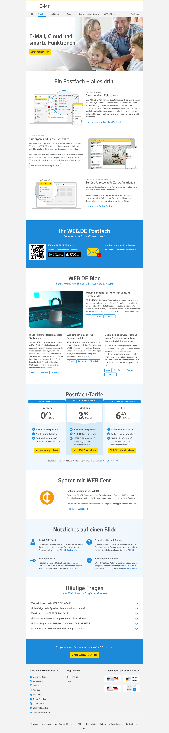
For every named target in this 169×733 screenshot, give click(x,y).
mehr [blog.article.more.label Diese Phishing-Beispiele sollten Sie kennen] (49, 367)
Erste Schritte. (73, 568)
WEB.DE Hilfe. (133, 550)
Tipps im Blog (72, 677)
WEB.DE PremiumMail (111, 461)
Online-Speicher (39, 699)
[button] (40, 52)
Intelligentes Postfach (41, 712)
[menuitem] (32, 14)
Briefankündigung (99, 187)
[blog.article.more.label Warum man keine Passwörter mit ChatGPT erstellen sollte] (56, 309)
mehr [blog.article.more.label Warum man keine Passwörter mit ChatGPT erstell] (137, 311)
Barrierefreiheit (132, 724)
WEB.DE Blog (109, 14)
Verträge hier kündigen (64, 724)
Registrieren (136, 14)
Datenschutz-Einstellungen (110, 724)
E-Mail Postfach (39, 677)
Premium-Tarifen (87, 503)
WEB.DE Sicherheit (40, 708)
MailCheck (37, 694)
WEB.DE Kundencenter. (69, 550)
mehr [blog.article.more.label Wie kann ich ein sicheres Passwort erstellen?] (88, 356)
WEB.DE (32, 6)
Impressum (46, 724)
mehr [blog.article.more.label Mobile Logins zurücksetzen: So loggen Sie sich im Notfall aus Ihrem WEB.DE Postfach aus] (106, 365)
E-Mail (45, 6)
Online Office (38, 703)
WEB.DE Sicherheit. (130, 568)
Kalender (61, 149)
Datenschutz (91, 724)
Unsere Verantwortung (89, 14)
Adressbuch (74, 149)
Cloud (70, 14)
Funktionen (56, 14)
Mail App (36, 690)
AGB (79, 724)
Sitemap (34, 724)
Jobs (84, 728)
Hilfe (69, 681)
